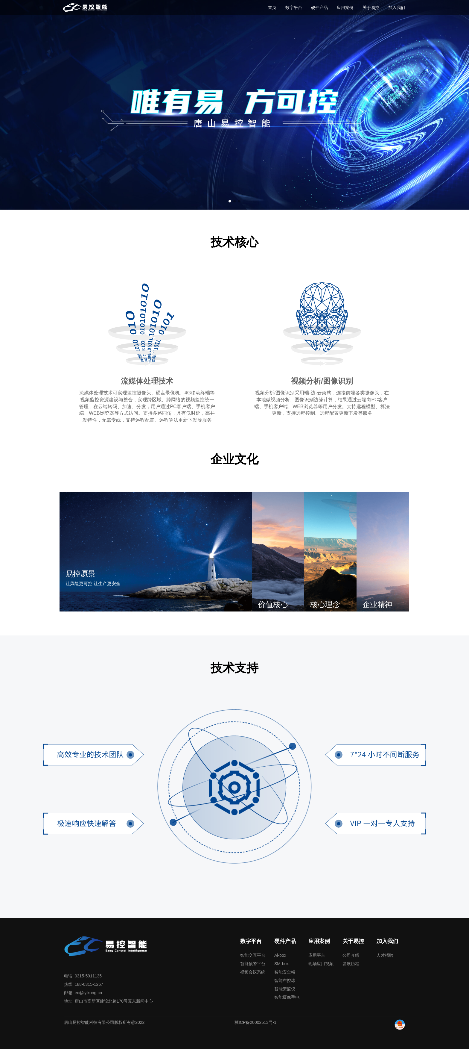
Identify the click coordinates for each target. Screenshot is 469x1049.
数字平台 (251, 941)
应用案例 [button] (345, 7)
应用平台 (316, 955)
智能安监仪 (284, 988)
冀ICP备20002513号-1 (255, 1022)
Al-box (280, 955)
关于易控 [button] (371, 7)
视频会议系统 (252, 971)
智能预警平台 (252, 963)
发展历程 (350, 963)
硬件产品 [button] (319, 7)
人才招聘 (385, 955)
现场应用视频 (321, 963)
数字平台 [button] (293, 7)
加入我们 (387, 941)
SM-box (281, 963)
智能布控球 (284, 980)
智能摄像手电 (286, 996)
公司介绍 (350, 955)
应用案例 (319, 941)
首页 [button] (272, 7)
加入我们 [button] (396, 7)
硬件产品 (285, 941)
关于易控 (353, 941)
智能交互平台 (252, 955)
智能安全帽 (284, 971)
